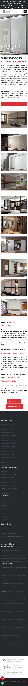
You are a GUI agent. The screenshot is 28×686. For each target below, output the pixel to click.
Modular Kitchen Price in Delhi (8, 528)
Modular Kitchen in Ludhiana (7, 438)
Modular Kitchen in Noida (7, 429)
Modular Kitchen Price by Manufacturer (10, 550)
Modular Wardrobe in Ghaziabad (8, 488)
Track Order (6, 1)
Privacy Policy (4, 521)
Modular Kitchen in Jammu (7, 454)
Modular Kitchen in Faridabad (8, 443)
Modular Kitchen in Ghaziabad (8, 440)
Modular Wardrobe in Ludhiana (8, 485)
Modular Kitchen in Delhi (6, 424)
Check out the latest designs (13, 104)
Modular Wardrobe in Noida (7, 477)
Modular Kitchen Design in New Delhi (9, 541)
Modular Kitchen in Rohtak (7, 457)
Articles (10, 3)
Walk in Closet (14, 401)
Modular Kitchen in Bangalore (8, 462)
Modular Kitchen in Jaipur (7, 432)
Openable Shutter (14, 406)
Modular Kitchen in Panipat (7, 451)
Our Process (4, 508)
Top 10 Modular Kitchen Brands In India (10, 530)
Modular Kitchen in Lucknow (7, 449)
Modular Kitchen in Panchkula (8, 446)
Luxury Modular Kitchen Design (8, 533)
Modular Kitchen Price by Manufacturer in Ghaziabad (13, 558)
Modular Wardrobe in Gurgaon (8, 474)
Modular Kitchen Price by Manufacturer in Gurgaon (12, 553)
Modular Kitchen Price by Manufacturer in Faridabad (13, 555)
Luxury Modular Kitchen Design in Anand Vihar (11, 539)
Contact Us (13, 1)
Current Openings (5, 499)
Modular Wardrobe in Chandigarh (8, 482)
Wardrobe (8, 52)
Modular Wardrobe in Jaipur (7, 480)
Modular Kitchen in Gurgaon (7, 427)
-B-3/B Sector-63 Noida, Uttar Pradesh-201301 (12, 580)
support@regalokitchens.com (14, 673)
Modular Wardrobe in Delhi (7, 471)
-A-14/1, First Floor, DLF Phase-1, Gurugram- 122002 (12, 572)
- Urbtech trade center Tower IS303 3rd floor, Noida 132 (12, 624)
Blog (24, 1)
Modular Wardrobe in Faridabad (8, 491)
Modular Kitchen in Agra (6, 465)
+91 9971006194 (19, 667)
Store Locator (17, 3)
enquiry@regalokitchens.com (19, 5)
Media (19, 1)
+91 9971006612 (5, 5)
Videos (2, 510)
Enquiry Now (4, 519)
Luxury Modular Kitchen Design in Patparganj (11, 536)
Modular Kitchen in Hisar (6, 460)
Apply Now (3, 502)
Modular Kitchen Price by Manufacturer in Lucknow (12, 561)
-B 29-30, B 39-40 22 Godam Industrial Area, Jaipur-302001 (13, 588)
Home (2, 52)
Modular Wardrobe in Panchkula (8, 493)
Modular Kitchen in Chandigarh (8, 435)
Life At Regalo (4, 505)
